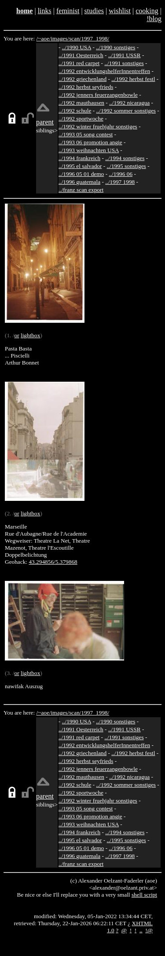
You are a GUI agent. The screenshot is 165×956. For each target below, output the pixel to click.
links (44, 11)
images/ (60, 38)
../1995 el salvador (80, 166)
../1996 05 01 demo (81, 174)
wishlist (120, 11)
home (24, 11)
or (16, 335)
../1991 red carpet (79, 63)
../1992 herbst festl (133, 79)
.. (141, 930)
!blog (154, 18)
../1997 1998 (120, 182)
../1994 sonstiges (124, 158)
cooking (147, 11)
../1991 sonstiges (123, 63)
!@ (149, 930)
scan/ (75, 38)
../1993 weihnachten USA (89, 150)
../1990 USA (76, 47)
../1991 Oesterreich (81, 55)
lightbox (30, 335)
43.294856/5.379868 (53, 561)
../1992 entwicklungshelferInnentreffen (104, 71)
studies (94, 11)
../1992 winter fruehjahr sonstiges (98, 126)
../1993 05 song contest (86, 134)
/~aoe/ (44, 38)
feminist (67, 11)
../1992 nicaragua (129, 102)
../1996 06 (120, 174)
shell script (144, 894)
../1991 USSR (124, 55)
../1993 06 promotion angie (90, 142)
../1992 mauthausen (81, 102)
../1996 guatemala (79, 182)
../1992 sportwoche (81, 118)
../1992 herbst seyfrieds (86, 87)
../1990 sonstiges (115, 47)
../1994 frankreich (79, 158)
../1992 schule (75, 110)
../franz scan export (81, 189)
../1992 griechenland (82, 79)
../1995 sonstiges (126, 166)
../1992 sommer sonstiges (126, 110)
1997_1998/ (95, 38)
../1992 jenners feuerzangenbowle (98, 94)
